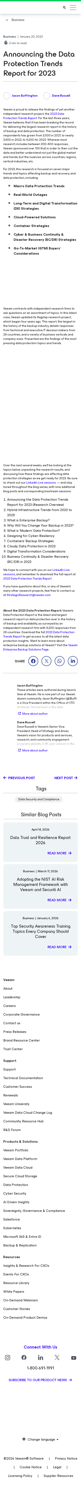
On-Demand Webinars (20, 1300)
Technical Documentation (23, 1078)
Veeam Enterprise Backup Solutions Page (40, 647)
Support (9, 1069)
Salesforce (11, 1219)
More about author (32, 713)
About (8, 988)
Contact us (11, 1023)
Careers (9, 1006)
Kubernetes (12, 1228)
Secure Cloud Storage (20, 1176)
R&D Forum (12, 1130)
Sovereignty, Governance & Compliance (34, 1211)
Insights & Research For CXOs (26, 1266)
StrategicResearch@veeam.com (29, 595)
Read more (57, 853)
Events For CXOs (16, 1274)
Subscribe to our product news (38, 1380)
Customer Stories (16, 1309)
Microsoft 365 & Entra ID (22, 1237)
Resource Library (16, 1283)
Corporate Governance (21, 1014)
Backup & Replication (20, 1245)
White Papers (13, 1291)
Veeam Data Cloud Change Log (27, 1112)
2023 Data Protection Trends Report (33, 116)
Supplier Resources (58, 1476)
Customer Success (17, 1087)
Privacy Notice (66, 1458)
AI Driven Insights (16, 1202)
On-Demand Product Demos (25, 1317)
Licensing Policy (20, 1476)
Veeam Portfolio (15, 1150)
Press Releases (14, 1032)
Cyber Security (14, 1193)
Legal (57, 1467)
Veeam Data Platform (20, 1159)
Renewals (10, 1095)
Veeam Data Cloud (17, 1167)
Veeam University (16, 1104)
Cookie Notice (31, 1467)
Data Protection (15, 1185)
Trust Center (13, 1049)
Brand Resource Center (21, 1040)
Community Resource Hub (23, 1121)
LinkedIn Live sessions (41, 482)
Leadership (11, 997)
